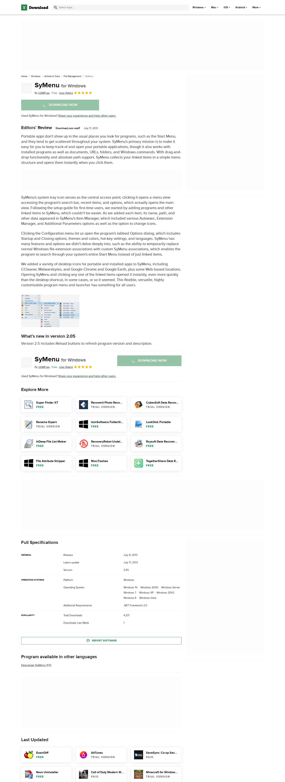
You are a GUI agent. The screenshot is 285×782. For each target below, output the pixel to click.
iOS (226, 7)
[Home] (24, 76)
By (42, 93)
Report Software (101, 640)
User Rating (75, 93)
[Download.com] (34, 7)
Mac (213, 7)
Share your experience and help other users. (87, 116)
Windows (198, 7)
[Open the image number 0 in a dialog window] (50, 311)
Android (240, 7)
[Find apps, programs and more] (121, 7)
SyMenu (60, 85)
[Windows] (35, 76)
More (257, 7)
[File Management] (72, 76)
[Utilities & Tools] (52, 76)
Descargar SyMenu (33, 665)
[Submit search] (56, 7)
